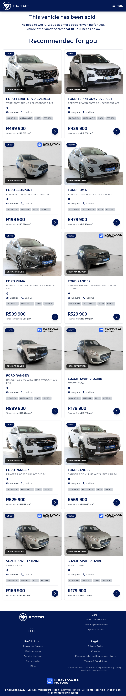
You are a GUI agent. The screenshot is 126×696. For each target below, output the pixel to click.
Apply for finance (33, 646)
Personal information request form (95, 656)
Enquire (12, 112)
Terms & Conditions (95, 661)
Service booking (33, 656)
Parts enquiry (33, 651)
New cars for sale (96, 619)
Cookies (95, 651)
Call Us (26, 112)
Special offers (96, 629)
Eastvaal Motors (70, 689)
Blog (33, 666)
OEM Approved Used (96, 624)
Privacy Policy (95, 646)
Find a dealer (32, 661)
